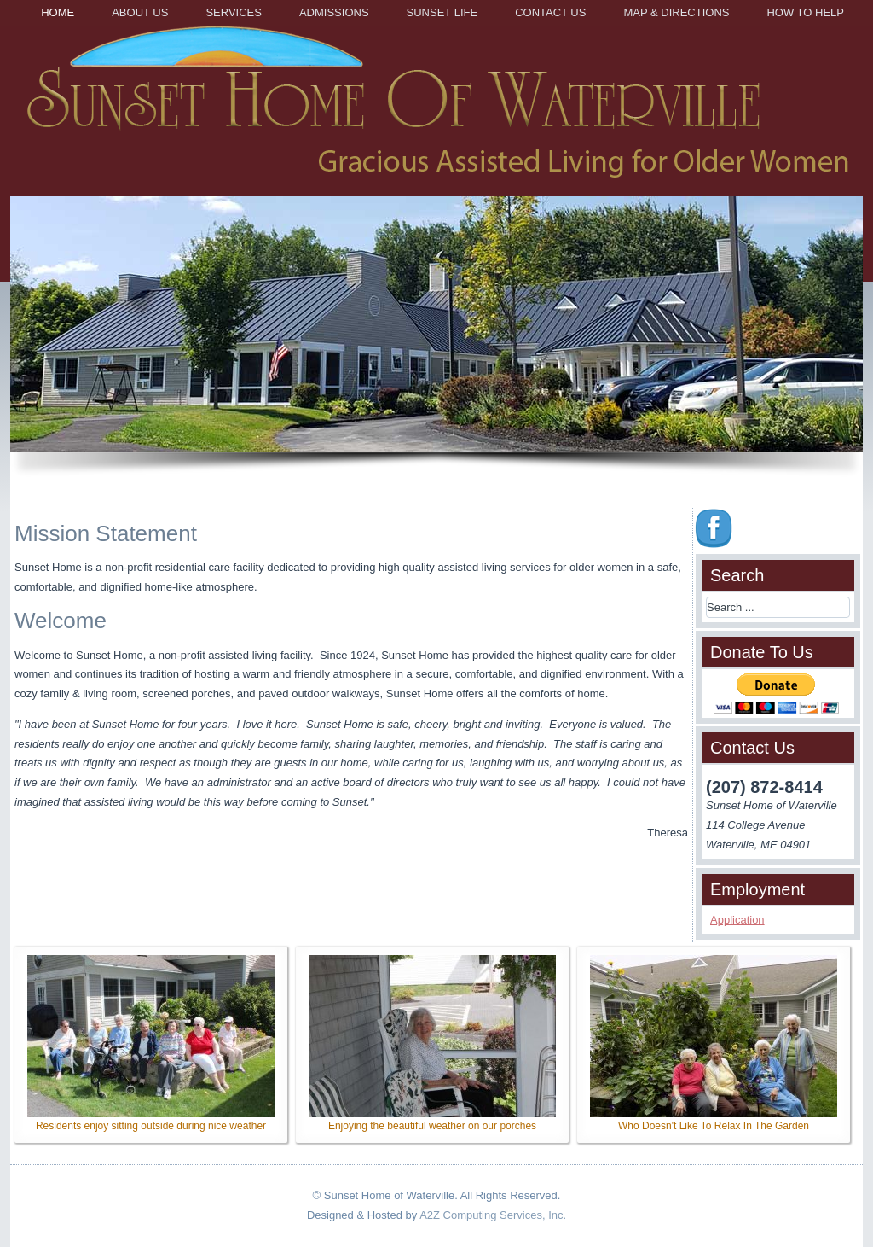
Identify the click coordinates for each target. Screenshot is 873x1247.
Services (233, 12)
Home (57, 12)
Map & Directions (676, 12)
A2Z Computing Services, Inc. (492, 1215)
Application (737, 919)
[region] (436, 343)
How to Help (805, 12)
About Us (140, 12)
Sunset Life (442, 12)
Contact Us (550, 12)
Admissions (334, 12)
